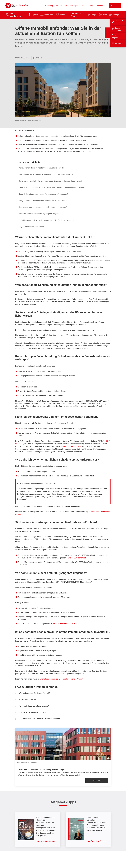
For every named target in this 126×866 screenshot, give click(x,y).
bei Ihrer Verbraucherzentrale (64, 624)
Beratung (49, 6)
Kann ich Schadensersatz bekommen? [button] (32, 706)
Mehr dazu (97, 780)
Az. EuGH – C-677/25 (72, 446)
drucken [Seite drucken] (39, 58)
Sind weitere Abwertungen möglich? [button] (31, 712)
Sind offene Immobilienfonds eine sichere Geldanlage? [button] (38, 719)
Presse (83, 6)
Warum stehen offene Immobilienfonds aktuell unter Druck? (42, 168)
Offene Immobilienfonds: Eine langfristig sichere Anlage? (61, 679)
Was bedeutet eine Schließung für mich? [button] (32, 693)
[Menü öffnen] (115, 5)
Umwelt (62, 15)
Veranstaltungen (71, 6)
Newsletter (119, 44)
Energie (93, 15)
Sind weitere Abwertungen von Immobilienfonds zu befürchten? (43, 207)
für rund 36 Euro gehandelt (75, 558)
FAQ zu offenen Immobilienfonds (31, 227)
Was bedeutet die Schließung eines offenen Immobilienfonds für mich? (46, 174)
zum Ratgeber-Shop (45, 841)
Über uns (99, 6)
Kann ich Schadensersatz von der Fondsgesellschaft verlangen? (43, 194)
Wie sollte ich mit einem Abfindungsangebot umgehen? (40, 214)
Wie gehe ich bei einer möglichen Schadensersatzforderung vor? (43, 201)
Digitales (35, 15)
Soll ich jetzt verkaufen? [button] (26, 699)
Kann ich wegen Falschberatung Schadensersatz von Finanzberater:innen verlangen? (52, 187)
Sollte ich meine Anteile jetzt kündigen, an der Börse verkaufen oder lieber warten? (50, 181)
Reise (105, 15)
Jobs (91, 6)
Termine (58, 6)
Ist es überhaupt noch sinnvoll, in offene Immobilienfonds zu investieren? (47, 220)
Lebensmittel (48, 15)
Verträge (116, 15)
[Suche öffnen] (106, 5)
